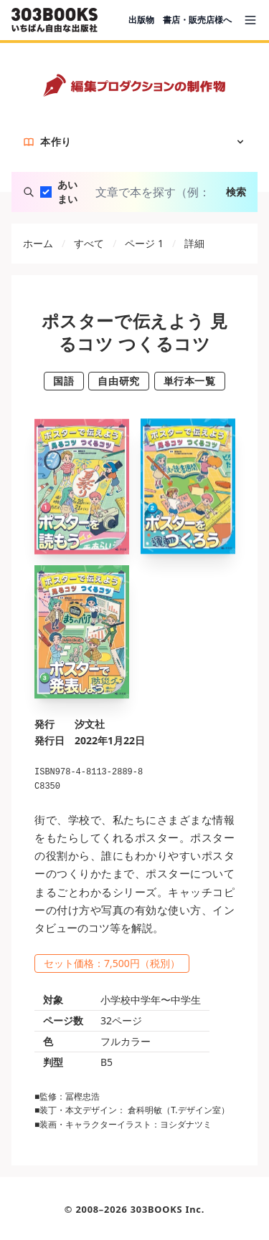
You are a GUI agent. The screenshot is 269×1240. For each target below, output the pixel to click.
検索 (236, 191)
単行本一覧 (190, 381)
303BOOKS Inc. (168, 1209)
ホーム (38, 243)
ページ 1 (144, 243)
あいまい (67, 192)
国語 (63, 381)
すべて (89, 243)
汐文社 (90, 724)
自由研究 (118, 381)
